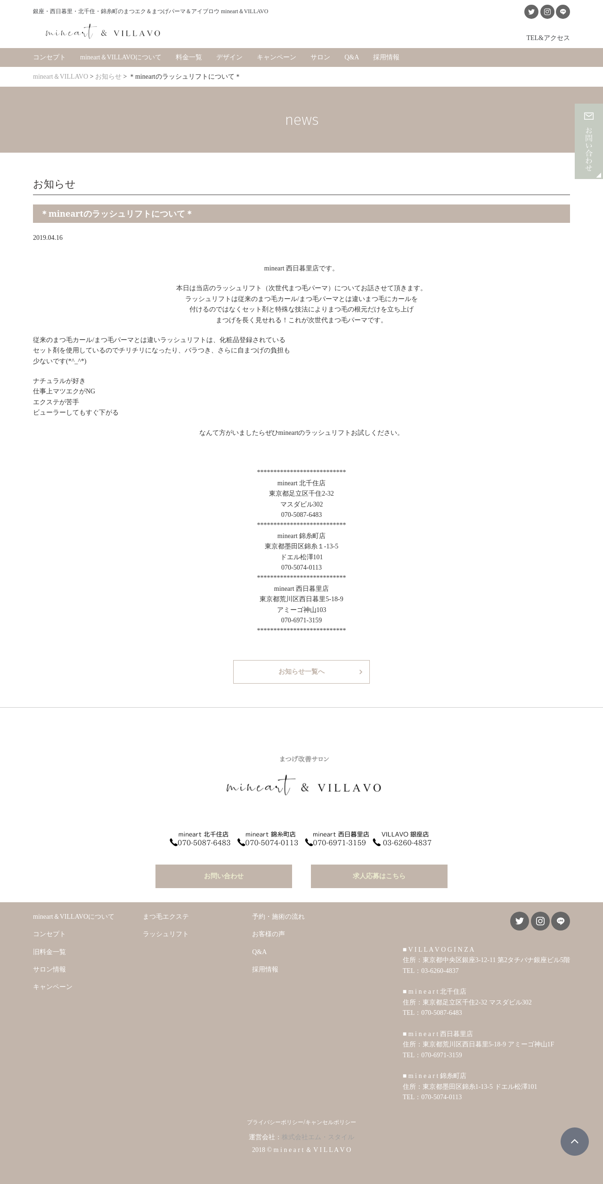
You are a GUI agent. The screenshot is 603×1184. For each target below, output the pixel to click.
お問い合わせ (224, 873)
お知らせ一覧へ (301, 670)
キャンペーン (276, 56)
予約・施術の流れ (278, 914)
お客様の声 (268, 931)
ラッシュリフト (166, 931)
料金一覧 (189, 56)
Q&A (351, 56)
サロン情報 (49, 967)
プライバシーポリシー (275, 1120)
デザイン (229, 56)
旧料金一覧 (49, 949)
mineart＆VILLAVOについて (121, 56)
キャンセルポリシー (330, 1120)
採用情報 (386, 56)
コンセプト (49, 56)
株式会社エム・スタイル (318, 1134)
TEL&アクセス (548, 36)
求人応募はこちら (379, 873)
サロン (320, 56)
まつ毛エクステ (166, 914)
